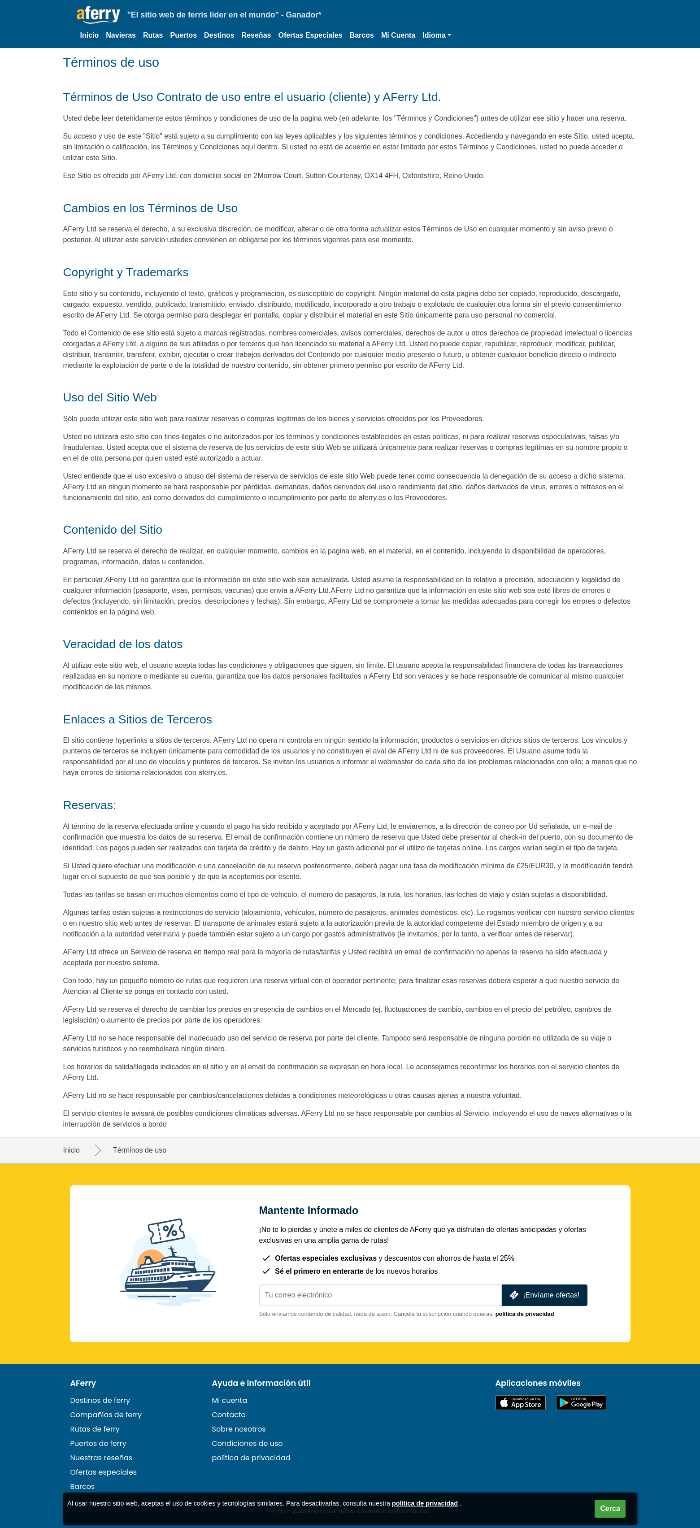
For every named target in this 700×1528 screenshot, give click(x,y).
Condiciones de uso (247, 1443)
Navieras (121, 35)
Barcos (362, 35)
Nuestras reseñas (101, 1458)
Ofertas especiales (103, 1472)
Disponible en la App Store (521, 1402)
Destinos (219, 35)
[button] (437, 35)
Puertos (183, 35)
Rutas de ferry (95, 1429)
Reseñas (256, 35)
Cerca (610, 1508)
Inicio (89, 35)
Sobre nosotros (239, 1429)
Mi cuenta (230, 1400)
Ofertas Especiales (310, 35)
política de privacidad (525, 1313)
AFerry (83, 1383)
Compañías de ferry (106, 1415)
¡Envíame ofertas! (543, 1295)
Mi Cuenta (398, 35)
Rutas (153, 35)
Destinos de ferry (100, 1400)
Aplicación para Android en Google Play (581, 1402)
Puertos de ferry (98, 1443)
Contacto (229, 1415)
